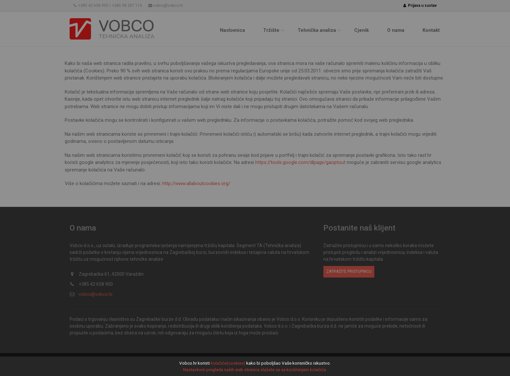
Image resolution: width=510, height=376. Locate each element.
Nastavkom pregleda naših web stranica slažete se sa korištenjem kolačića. (255, 369)
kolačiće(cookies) (228, 363)
